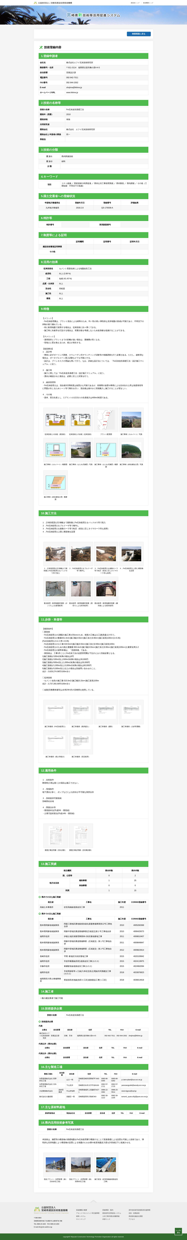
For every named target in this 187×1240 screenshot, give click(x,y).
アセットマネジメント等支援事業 (87, 1213)
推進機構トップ (148, 3)
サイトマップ (81, 1219)
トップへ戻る (178, 1231)
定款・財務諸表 (134, 1213)
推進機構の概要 (81, 1210)
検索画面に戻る (138, 34)
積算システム (81, 1216)
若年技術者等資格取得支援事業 (139, 1210)
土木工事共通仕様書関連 (110, 1216)
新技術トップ (135, 3)
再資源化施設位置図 (136, 1216)
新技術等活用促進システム (111, 1213)
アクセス (132, 1219)
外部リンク (106, 1219)
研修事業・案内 (107, 1210)
